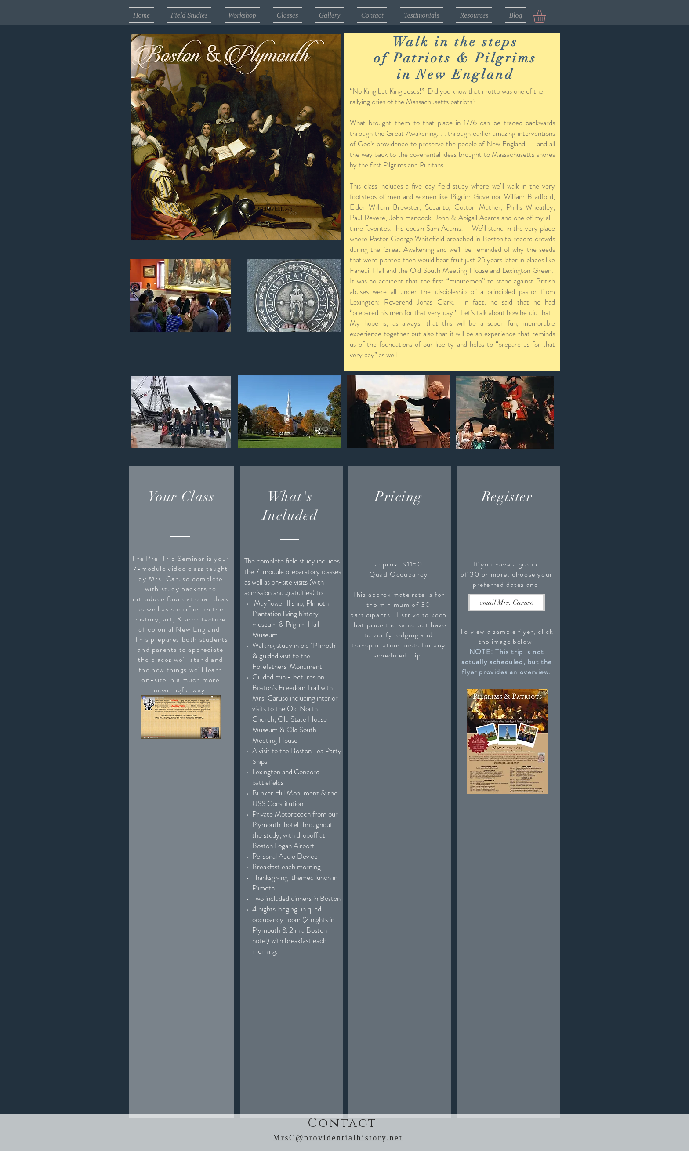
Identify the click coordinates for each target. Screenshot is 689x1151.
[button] (547, 16)
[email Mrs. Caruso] (506, 602)
